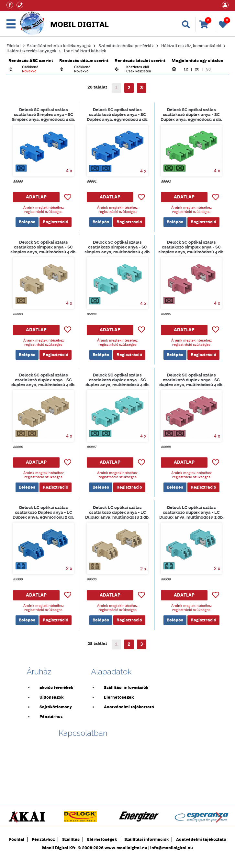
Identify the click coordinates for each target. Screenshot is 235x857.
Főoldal (13, 45)
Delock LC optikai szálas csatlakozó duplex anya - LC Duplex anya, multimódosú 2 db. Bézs (117, 512)
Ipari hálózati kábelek (85, 51)
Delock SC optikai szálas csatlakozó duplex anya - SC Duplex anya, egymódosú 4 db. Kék (117, 114)
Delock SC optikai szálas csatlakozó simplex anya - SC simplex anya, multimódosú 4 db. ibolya (191, 247)
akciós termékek (56, 687)
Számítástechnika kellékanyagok (59, 45)
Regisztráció (55, 222)
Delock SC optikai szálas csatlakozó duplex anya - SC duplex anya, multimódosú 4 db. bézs (43, 380)
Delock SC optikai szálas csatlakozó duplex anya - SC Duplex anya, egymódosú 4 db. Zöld (191, 114)
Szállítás (71, 839)
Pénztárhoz (50, 716)
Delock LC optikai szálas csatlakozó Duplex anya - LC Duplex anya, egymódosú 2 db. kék (43, 512)
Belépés (27, 222)
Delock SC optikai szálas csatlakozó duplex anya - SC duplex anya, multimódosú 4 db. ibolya (191, 380)
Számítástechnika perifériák (126, 45)
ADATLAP (36, 197)
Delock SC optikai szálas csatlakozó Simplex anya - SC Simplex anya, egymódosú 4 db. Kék (43, 114)
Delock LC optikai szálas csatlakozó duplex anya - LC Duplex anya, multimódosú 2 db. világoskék (191, 512)
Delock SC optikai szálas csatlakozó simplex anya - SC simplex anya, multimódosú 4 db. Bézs (43, 247)
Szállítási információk (126, 687)
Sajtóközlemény (55, 707)
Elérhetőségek (119, 697)
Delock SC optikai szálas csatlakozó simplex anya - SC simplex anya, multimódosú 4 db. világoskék (117, 247)
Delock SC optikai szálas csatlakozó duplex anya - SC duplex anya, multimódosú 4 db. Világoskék (117, 380)
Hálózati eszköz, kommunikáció (191, 45)
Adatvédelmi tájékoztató (129, 707)
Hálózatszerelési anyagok (31, 51)
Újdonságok (51, 697)
